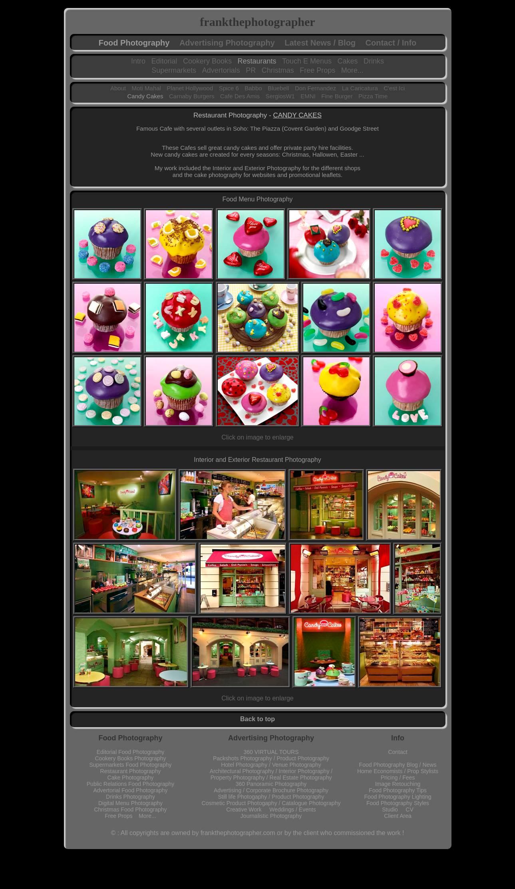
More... (352, 70)
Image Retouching (398, 784)
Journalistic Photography (271, 816)
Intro (138, 61)
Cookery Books (207, 61)
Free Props (317, 70)
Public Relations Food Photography (130, 784)
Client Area (397, 816)
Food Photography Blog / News (398, 765)
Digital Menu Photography (130, 803)
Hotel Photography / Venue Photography (271, 765)
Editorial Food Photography (131, 752)
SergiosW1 (280, 96)
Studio (394, 809)
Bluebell (278, 88)
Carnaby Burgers (191, 96)
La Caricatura (360, 88)
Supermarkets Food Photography (130, 765)
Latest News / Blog (320, 42)
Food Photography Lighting (397, 797)
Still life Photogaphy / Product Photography (271, 797)
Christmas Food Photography (130, 809)
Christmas (278, 70)
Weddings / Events (292, 809)
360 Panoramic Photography (271, 784)
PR (251, 70)
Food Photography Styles (397, 803)
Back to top (257, 719)
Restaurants (256, 61)
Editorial (164, 61)
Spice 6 (229, 88)
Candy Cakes (145, 96)
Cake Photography (130, 777)
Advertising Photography (227, 42)
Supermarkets (173, 70)
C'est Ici (394, 88)
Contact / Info (391, 42)
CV (409, 809)
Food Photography (134, 42)
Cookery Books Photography (130, 758)
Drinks (374, 61)
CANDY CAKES (297, 115)
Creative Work (247, 809)
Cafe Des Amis (240, 96)
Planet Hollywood (190, 88)
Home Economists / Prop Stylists (397, 771)
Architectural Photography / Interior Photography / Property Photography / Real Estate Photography (271, 774)
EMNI (308, 96)
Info (397, 738)
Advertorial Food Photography (130, 790)
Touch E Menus (307, 61)
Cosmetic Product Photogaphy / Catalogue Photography (271, 803)
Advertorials (221, 70)
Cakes (348, 61)
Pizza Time (373, 96)
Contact (397, 752)
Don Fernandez (315, 88)
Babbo (253, 88)
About (118, 88)
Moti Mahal (146, 88)
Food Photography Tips (398, 790)
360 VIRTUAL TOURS (271, 752)
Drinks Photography (130, 797)
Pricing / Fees (398, 777)
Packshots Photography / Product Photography (271, 758)
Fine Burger (336, 96)
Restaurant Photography (130, 771)
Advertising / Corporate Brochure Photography (271, 790)
